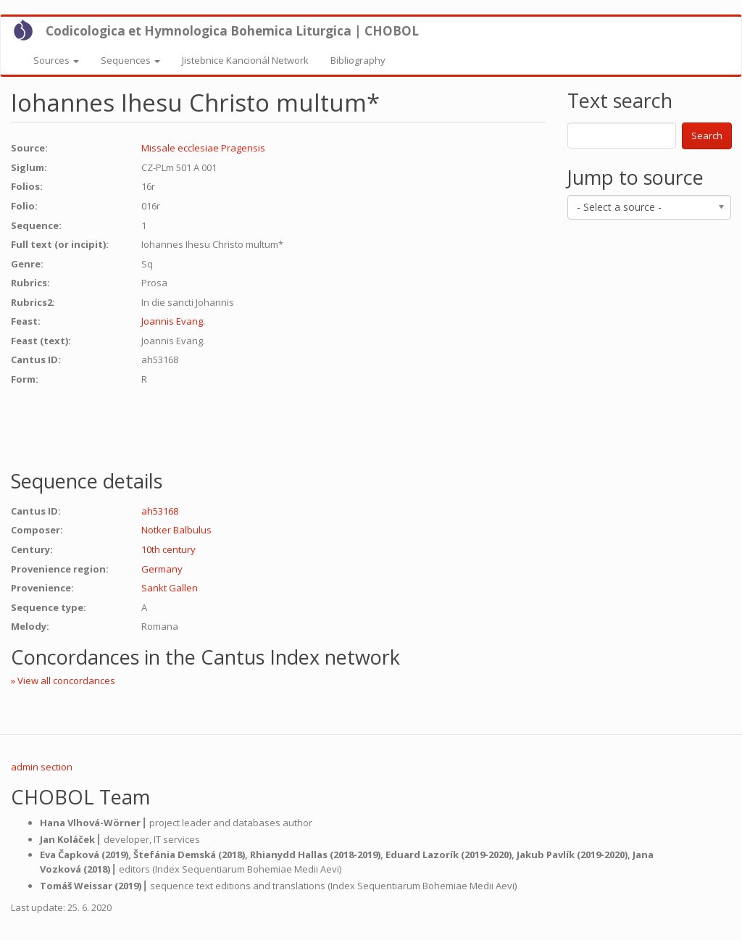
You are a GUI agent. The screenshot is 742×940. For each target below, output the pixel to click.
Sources (56, 60)
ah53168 (159, 510)
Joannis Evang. (173, 321)
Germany (162, 568)
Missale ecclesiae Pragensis (203, 147)
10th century (168, 549)
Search (706, 135)
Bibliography (357, 60)
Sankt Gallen (169, 587)
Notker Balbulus (176, 529)
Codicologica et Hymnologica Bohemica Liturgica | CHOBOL (232, 30)
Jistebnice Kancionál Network (245, 60)
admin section (41, 766)
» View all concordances (63, 680)
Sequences (130, 60)
